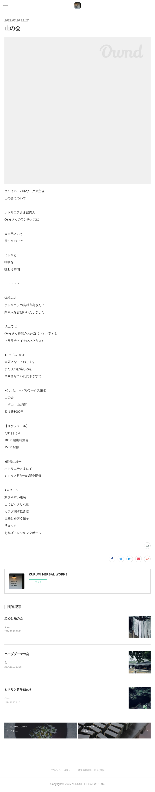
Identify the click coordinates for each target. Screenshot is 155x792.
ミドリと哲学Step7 (17, 690)
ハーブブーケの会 (16, 654)
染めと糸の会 (13, 618)
